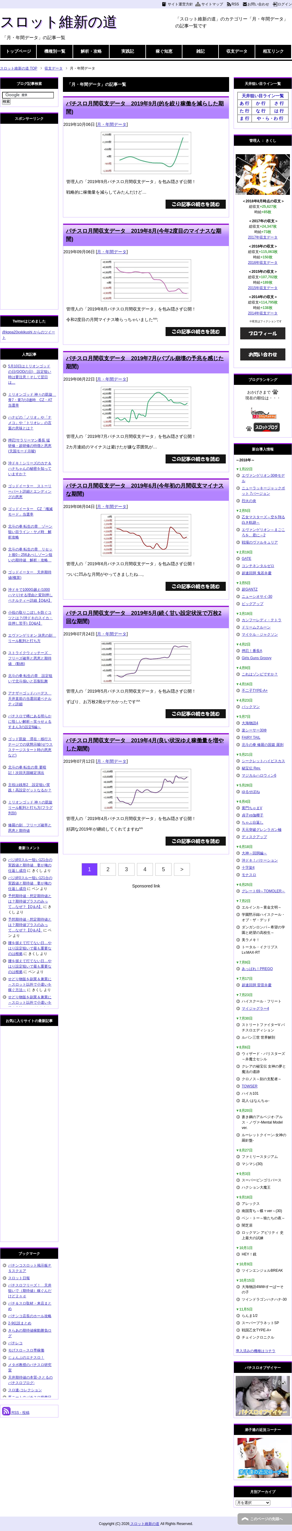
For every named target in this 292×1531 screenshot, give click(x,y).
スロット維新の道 (58, 22)
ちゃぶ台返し (252, 822)
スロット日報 (19, 1278)
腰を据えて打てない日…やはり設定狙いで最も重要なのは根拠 (29, 948)
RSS (235, 4)
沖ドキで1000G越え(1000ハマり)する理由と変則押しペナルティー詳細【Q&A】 (30, 595)
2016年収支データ (263, 262)
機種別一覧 (54, 51)
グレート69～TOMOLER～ (263, 891)
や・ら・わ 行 (270, 118)
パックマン (251, 707)
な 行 (261, 110)
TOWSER (249, 1086)
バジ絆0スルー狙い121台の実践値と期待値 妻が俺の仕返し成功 (30, 865)
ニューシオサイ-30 (257, 596)
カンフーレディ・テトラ (261, 620)
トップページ (18, 51)
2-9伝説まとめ (19, 1323)
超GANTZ (250, 589)
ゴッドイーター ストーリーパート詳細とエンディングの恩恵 (29, 491)
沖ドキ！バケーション (260, 860)
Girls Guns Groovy (257, 658)
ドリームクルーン (256, 627)
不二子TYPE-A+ (255, 690)
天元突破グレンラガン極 (261, 830)
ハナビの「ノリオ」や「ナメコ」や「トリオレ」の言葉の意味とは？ (29, 422)
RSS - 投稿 (16, 1413)
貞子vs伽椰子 (252, 815)
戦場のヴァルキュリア (260, 542)
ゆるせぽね (251, 792)
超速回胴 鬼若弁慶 (257, 573)
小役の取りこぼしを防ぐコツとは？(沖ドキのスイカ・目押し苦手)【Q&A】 (30, 617)
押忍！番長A (252, 651)
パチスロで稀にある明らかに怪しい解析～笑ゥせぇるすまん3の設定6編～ (29, 721)
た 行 (244, 110)
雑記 (200, 51)
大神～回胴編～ (254, 853)
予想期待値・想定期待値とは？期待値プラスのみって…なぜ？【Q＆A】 (29, 901)
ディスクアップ (254, 837)
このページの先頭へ (266, 1519)
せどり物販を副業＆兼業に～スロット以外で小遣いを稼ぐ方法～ (29, 984)
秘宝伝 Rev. (251, 768)
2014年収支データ (263, 313)
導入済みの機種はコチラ (255, 1351)
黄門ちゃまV (252, 808)
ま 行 (244, 118)
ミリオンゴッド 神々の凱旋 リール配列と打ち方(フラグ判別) (30, 807)
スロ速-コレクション (25, 1390)
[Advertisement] (146, 931)
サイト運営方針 (180, 4)
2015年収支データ (263, 288)
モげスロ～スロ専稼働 (26, 1350)
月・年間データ (111, 124)
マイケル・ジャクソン (260, 634)
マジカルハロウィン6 (259, 775)
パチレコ (15, 1343)
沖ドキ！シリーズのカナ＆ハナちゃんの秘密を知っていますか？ (29, 468)
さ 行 (279, 103)
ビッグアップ (252, 604)
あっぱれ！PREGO (257, 969)
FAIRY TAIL (251, 737)
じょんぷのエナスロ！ (26, 1357)
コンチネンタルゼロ (258, 566)
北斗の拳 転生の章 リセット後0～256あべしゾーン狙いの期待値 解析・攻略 (30, 554)
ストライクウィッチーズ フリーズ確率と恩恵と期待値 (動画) (29, 658)
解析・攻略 (91, 51)
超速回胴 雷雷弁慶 (257, 985)
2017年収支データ (263, 237)
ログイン (285, 4)
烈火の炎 (249, 501)
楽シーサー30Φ (254, 730)
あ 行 (244, 103)
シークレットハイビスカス (263, 761)
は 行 (279, 110)
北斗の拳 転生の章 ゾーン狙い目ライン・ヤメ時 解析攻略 (30, 531)
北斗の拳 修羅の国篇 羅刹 (263, 745)
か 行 (261, 103)
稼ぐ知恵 (164, 51)
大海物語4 (250, 723)
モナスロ (249, 875)
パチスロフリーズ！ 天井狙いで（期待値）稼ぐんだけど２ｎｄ (29, 1290)
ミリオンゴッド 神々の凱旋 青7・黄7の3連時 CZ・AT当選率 (32, 399)
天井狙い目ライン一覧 (263, 95)
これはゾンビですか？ (260, 674)
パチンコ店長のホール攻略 (29, 1316)
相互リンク (273, 51)
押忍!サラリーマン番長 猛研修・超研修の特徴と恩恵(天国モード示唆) (29, 445)
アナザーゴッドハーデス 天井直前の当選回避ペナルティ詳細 (29, 698)
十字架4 (248, 867)
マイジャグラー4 (255, 1008)
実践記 (127, 51)
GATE (246, 559)
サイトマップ (212, 4)
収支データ (236, 51)
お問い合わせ (258, 4)
